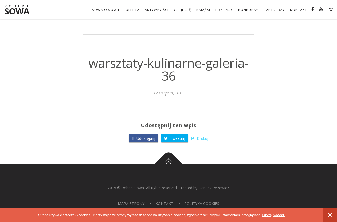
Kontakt (298, 9)
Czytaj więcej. (273, 215)
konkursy (248, 9)
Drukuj (199, 138)
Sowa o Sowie (106, 9)
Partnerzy (274, 9)
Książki (203, 9)
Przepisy (224, 9)
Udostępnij (143, 138)
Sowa (20, 10)
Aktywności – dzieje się (168, 9)
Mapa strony (131, 203)
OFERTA (132, 9)
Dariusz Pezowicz (213, 187)
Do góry (168, 163)
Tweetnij (174, 138)
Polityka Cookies (201, 203)
